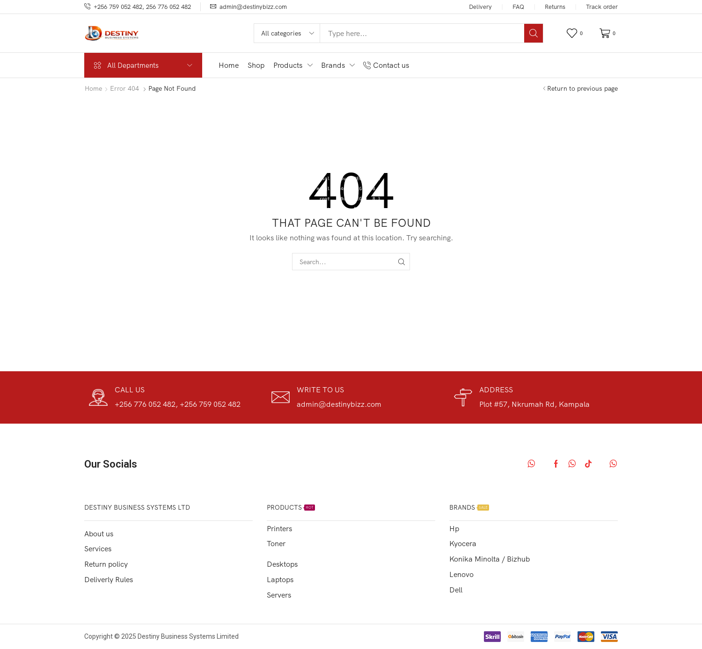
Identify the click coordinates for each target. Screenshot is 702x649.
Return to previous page (582, 88)
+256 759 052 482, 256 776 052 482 (142, 6)
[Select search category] (287, 33)
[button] (576, 33)
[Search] (533, 33)
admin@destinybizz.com (253, 6)
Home (93, 88)
